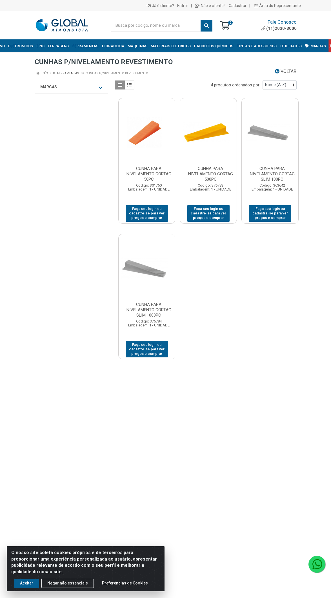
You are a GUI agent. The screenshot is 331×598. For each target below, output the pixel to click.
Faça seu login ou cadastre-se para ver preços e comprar (147, 213)
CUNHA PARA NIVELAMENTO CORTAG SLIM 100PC (272, 174)
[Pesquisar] (206, 26)
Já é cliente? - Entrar (167, 6)
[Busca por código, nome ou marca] (156, 26)
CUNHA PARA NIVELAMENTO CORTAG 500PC (210, 174)
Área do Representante (277, 6)
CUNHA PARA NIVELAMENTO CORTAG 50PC (148, 174)
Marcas (71, 87)
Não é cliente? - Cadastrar (220, 6)
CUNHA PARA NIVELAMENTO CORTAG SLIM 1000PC (148, 310)
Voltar (285, 71)
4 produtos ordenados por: (235, 85)
